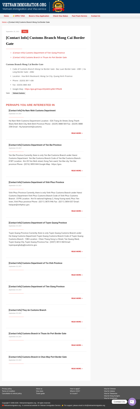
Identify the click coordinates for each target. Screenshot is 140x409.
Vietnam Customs (19, 93)
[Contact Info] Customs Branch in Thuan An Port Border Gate (38, 57)
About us (39, 389)
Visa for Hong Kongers (112, 396)
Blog (24, 31)
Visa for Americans (110, 398)
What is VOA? (75, 391)
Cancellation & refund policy (12, 393)
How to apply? (75, 389)
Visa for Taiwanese (110, 393)
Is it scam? (74, 393)
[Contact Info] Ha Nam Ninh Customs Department (32, 110)
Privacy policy (7, 389)
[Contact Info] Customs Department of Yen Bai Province (35, 145)
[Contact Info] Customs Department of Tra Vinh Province (35, 263)
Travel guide (40, 393)
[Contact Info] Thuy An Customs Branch (27, 310)
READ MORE (76, 133)
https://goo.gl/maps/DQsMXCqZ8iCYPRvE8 (43, 89)
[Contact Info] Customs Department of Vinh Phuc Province (36, 182)
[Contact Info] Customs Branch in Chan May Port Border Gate (38, 357)
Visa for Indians (109, 391)
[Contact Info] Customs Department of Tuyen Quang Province (38, 223)
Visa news (39, 391)
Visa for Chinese (110, 389)
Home (4, 22)
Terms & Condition (8, 391)
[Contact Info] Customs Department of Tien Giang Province (37, 52)
